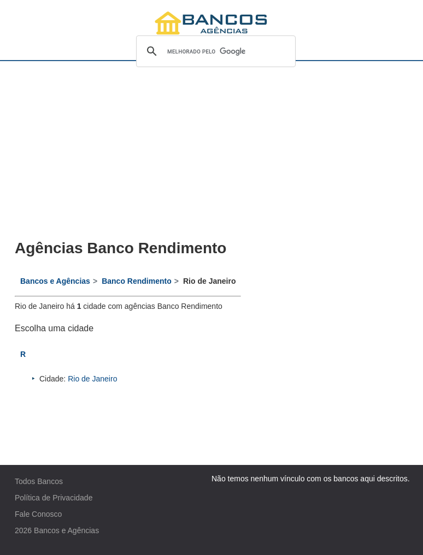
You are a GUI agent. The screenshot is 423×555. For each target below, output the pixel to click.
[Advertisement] (128, 150)
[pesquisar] (214, 51)
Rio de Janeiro (92, 378)
